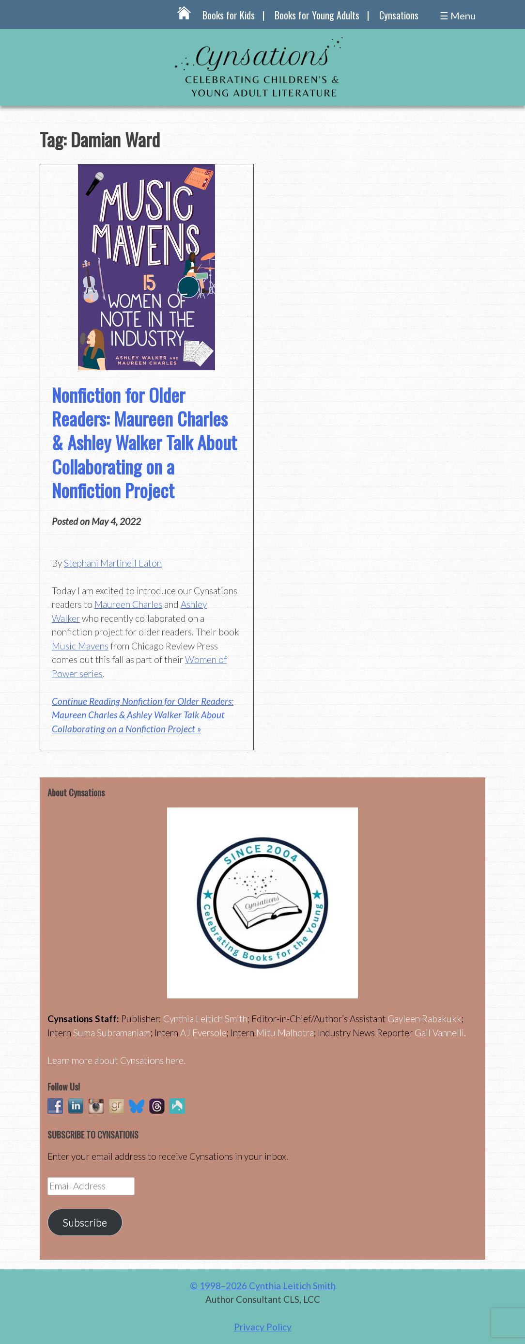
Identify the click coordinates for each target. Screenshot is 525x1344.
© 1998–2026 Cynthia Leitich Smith (263, 1285)
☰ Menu (458, 15)
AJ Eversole (203, 1032)
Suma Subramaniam (112, 1032)
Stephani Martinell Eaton (113, 563)
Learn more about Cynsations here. (116, 1060)
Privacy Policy (263, 1326)
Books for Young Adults (317, 15)
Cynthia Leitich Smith (205, 1018)
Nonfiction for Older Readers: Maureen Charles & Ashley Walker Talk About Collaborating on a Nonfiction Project (144, 442)
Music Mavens (80, 645)
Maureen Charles (128, 604)
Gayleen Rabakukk (424, 1018)
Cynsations (398, 15)
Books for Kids (228, 15)
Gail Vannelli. (440, 1032)
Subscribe (84, 1222)
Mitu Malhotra (285, 1032)
